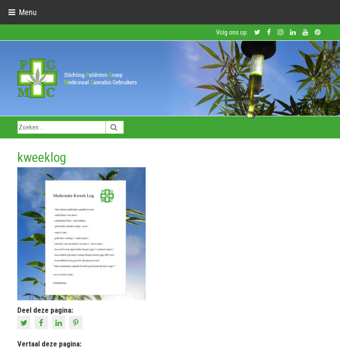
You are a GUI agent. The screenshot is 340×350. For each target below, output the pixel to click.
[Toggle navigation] (22, 12)
